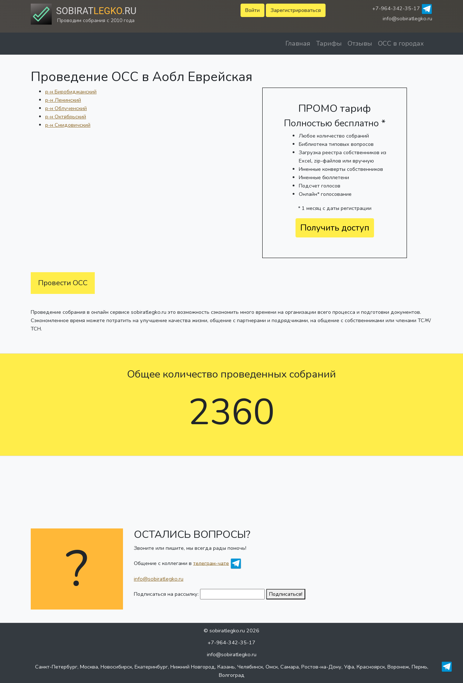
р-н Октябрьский (65, 116)
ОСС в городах (401, 43)
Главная (297, 43)
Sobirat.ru (96, 10)
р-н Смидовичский (67, 124)
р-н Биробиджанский (71, 91)
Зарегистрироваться (296, 10)
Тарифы (329, 43)
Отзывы (360, 43)
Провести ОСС (63, 283)
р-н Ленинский (63, 100)
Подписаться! (285, 594)
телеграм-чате (211, 562)
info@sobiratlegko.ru (407, 18)
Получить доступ (334, 227)
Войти (252, 10)
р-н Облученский (66, 108)
